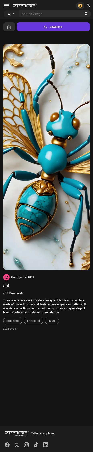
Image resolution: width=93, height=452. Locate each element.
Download (52, 26)
